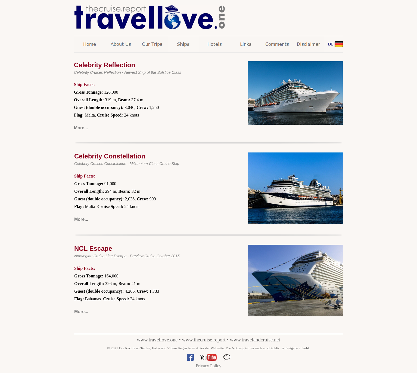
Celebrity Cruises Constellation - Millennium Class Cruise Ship (126, 163)
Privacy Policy (208, 365)
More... (81, 128)
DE (330, 44)
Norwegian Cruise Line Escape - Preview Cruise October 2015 (127, 256)
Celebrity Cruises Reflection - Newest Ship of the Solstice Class (127, 72)
